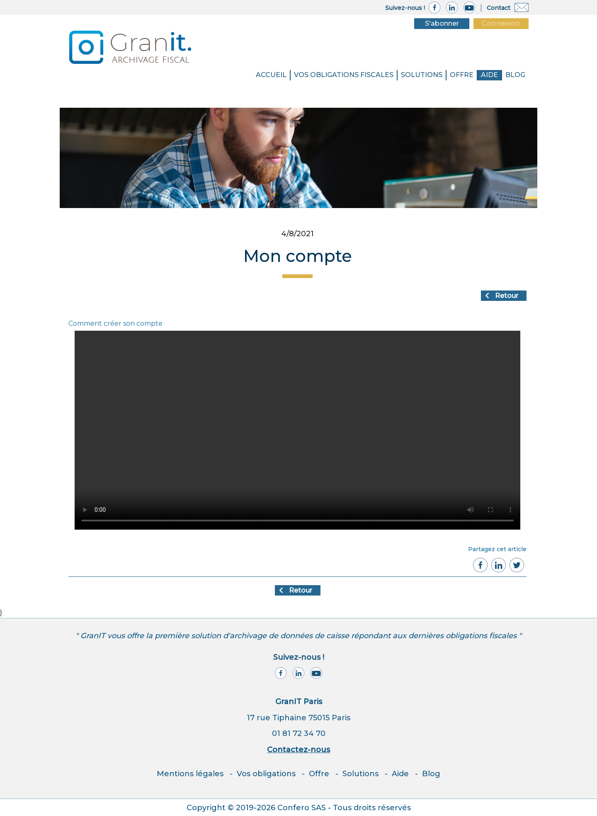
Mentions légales (190, 773)
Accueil (271, 75)
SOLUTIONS (421, 75)
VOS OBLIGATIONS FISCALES (343, 75)
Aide (489, 75)
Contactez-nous (298, 749)
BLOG (515, 75)
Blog (431, 773)
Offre (461, 75)
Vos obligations (266, 773)
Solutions (360, 773)
